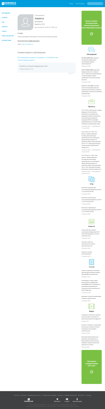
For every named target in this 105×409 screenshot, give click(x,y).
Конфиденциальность (34, 395)
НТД (3, 22)
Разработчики (6, 40)
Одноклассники (77, 400)
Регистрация (80, 3)
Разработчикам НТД (71, 395)
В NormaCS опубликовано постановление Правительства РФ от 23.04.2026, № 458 (91, 209)
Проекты (4, 17)
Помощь (88, 395)
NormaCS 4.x (81, 395)
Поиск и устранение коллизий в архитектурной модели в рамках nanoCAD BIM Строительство (91, 272)
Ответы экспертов (8, 36)
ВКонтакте (57, 400)
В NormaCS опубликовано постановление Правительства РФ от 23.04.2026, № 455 (91, 199)
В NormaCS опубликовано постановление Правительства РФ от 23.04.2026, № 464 (91, 189)
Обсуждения (6, 13)
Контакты (24, 395)
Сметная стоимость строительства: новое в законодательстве (88, 244)
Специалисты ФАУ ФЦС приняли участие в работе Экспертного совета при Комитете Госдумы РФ (91, 317)
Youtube (67, 400)
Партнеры (60, 395)
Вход (71, 3)
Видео (91, 311)
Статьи (4, 31)
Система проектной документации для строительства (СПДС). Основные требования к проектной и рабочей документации (92, 89)
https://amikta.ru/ (27, 44)
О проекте (17, 395)
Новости (5, 26)
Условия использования (49, 395)
